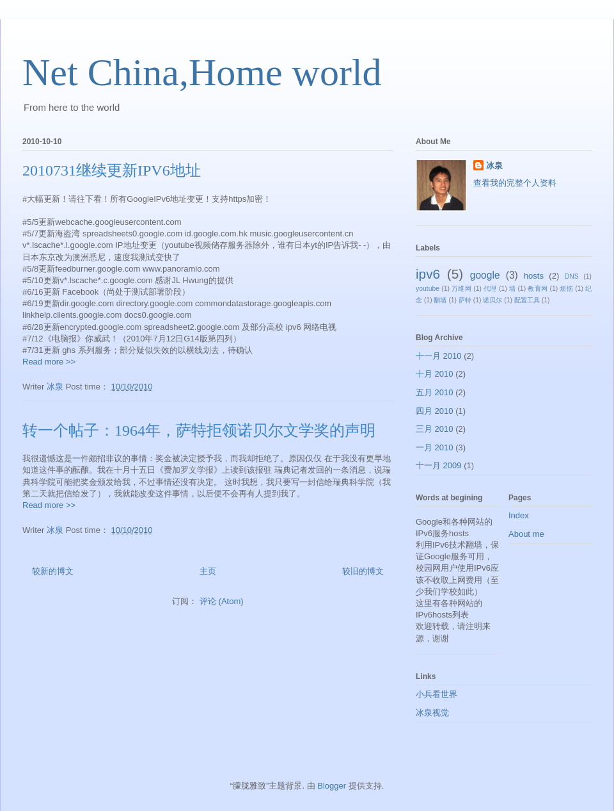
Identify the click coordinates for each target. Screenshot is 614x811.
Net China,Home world (202, 72)
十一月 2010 (439, 356)
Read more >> (48, 361)
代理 (490, 288)
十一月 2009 (439, 465)
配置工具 (527, 300)
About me (526, 534)
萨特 (465, 300)
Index (518, 515)
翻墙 (440, 300)
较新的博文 (53, 571)
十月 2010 (434, 374)
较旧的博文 (363, 571)
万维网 (461, 288)
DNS (572, 276)
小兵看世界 (436, 694)
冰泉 (494, 165)
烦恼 (566, 288)
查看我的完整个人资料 (514, 183)
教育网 (537, 288)
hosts (534, 276)
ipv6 (428, 273)
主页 (208, 571)
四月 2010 (434, 411)
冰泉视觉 (432, 712)
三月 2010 (434, 429)
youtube (427, 288)
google (485, 275)
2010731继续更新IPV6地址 (111, 170)
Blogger (331, 786)
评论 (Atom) (222, 601)
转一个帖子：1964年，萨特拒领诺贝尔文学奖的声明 (198, 430)
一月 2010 (434, 447)
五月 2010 (434, 392)
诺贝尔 (492, 300)
